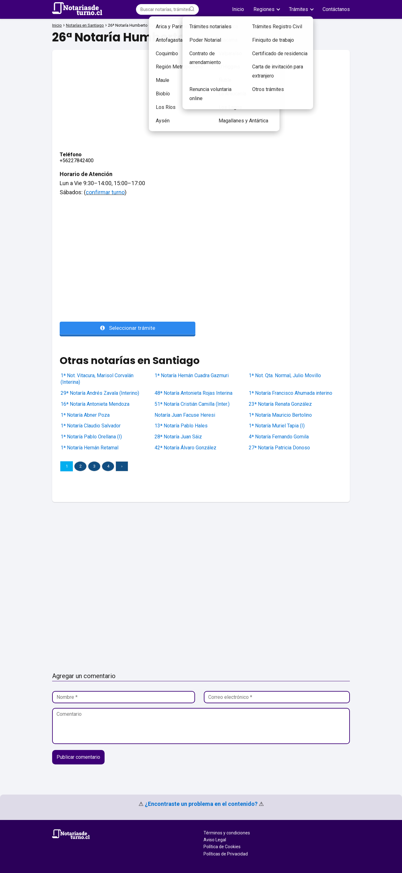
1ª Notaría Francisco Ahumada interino (290, 393)
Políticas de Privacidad (226, 853)
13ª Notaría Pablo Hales (181, 426)
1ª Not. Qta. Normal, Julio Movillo (285, 375)
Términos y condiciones (227, 832)
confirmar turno (105, 192)
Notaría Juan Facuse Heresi (185, 415)
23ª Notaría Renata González (280, 404)
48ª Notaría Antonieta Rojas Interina (193, 393)
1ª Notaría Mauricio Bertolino (280, 415)
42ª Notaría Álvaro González (185, 448)
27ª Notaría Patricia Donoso (279, 448)
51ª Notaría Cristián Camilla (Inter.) (192, 404)
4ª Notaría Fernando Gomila (279, 437)
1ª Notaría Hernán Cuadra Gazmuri (192, 375)
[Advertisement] (201, 94)
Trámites (298, 9)
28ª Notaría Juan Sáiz (178, 437)
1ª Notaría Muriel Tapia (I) (277, 426)
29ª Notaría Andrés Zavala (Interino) (100, 393)
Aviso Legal (215, 839)
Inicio (238, 9)
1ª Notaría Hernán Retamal (89, 448)
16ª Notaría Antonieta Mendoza (95, 404)
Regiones (263, 9)
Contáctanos (336, 9)
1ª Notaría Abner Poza (85, 415)
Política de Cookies (222, 846)
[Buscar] (191, 9)
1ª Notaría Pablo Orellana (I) (91, 437)
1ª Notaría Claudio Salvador (91, 426)
